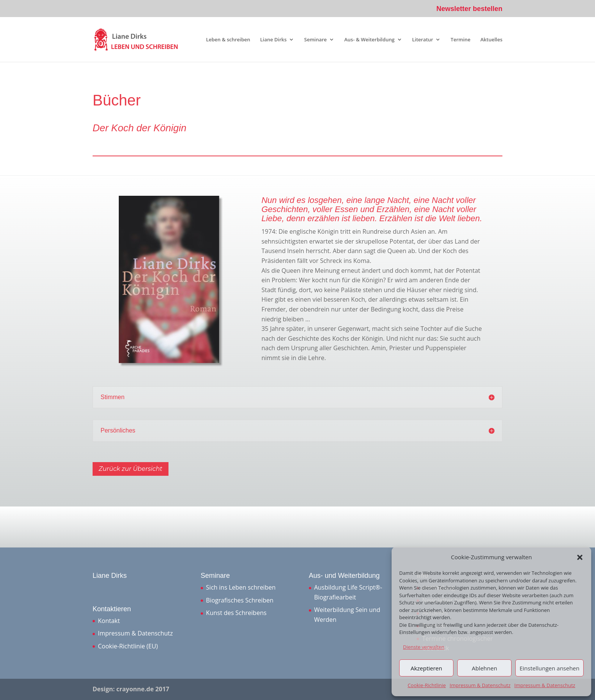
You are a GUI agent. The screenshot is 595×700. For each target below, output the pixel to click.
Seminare (315, 40)
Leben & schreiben (228, 40)
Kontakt (109, 621)
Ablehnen (484, 668)
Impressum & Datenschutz (480, 685)
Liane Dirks (273, 40)
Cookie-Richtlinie (427, 685)
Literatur (422, 40)
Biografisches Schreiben (240, 600)
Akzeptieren (426, 668)
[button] (580, 557)
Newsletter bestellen (469, 9)
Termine (461, 40)
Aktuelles (491, 40)
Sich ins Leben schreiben (240, 587)
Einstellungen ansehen (549, 668)
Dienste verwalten (423, 646)
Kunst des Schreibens (236, 613)
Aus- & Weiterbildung (369, 40)
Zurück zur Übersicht (130, 468)
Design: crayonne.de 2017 (131, 689)
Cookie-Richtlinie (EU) (128, 646)
